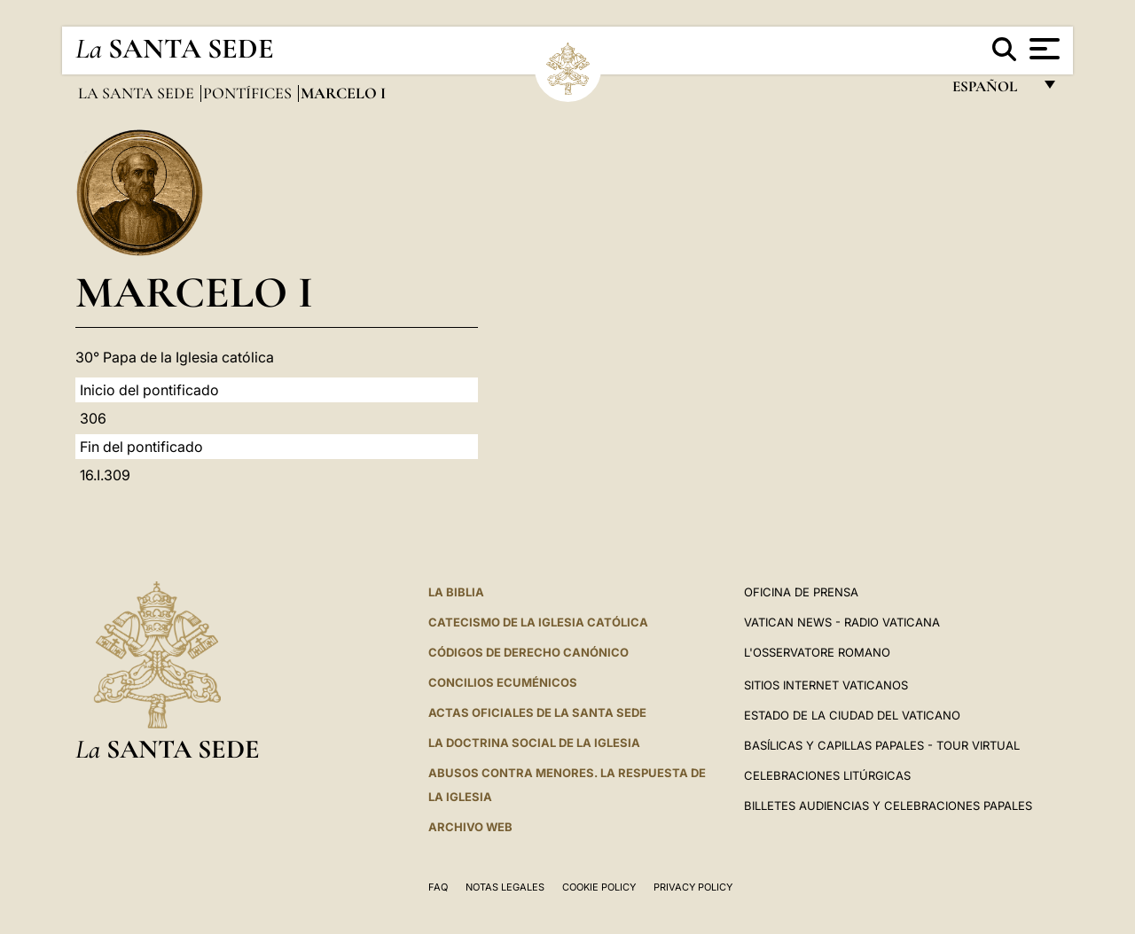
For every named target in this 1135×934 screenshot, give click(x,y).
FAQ (438, 887)
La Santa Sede (138, 93)
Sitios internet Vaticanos (826, 685)
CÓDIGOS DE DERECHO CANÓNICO (528, 652)
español (992, 91)
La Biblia (456, 592)
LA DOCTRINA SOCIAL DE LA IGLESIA (534, 743)
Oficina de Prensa (801, 592)
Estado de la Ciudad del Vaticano (852, 715)
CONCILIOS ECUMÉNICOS (502, 682)
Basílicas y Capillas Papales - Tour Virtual (882, 745)
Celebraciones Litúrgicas (827, 775)
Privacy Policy (693, 887)
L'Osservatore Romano (817, 652)
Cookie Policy (599, 887)
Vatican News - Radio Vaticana (842, 622)
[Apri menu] (1042, 49)
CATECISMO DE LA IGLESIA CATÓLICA (538, 622)
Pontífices (249, 93)
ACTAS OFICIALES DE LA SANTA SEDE (537, 712)
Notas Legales (505, 887)
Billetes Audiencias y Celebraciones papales (888, 805)
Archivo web (470, 827)
